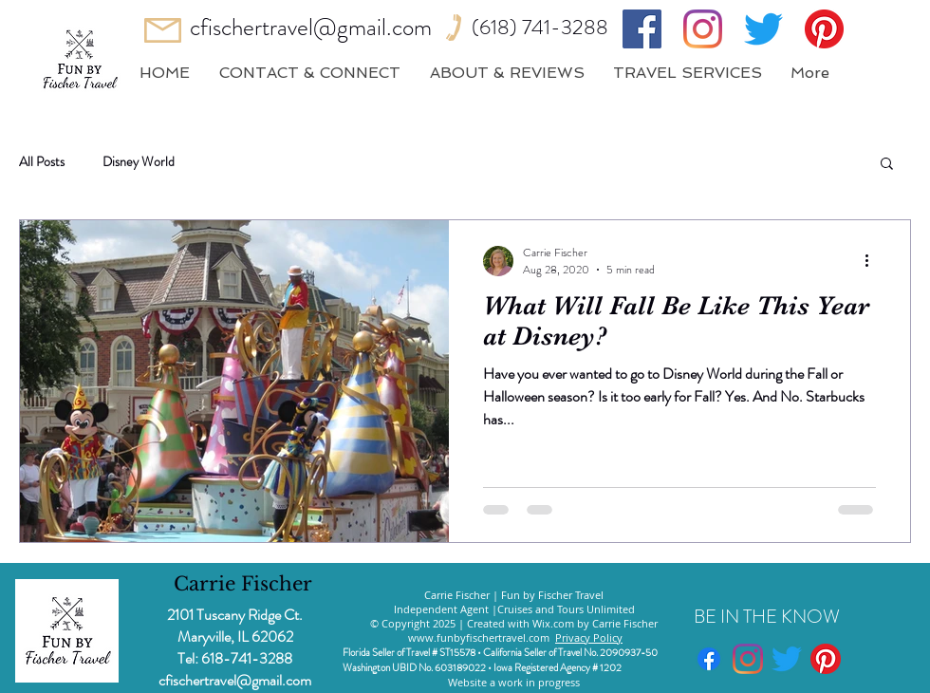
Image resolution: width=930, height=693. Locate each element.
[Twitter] (763, 28)
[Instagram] (702, 28)
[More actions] (873, 261)
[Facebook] (642, 28)
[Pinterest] (824, 28)
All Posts (42, 162)
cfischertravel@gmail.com (311, 27)
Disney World (138, 162)
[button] (887, 165)
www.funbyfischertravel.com (478, 637)
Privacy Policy (589, 637)
